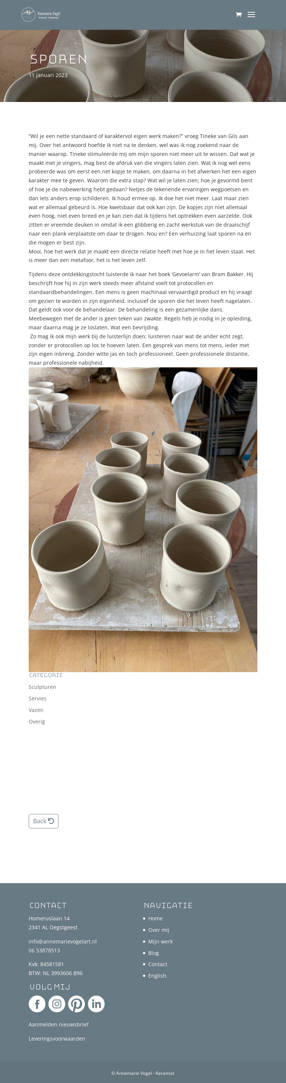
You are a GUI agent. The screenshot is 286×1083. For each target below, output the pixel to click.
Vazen (36, 709)
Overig (37, 721)
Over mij (158, 929)
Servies (38, 698)
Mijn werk (160, 941)
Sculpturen (42, 686)
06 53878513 (44, 950)
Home (155, 918)
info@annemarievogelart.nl (63, 941)
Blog (153, 952)
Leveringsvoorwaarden (57, 1038)
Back (39, 821)
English (157, 975)
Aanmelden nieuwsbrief (59, 1024)
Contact (157, 964)
